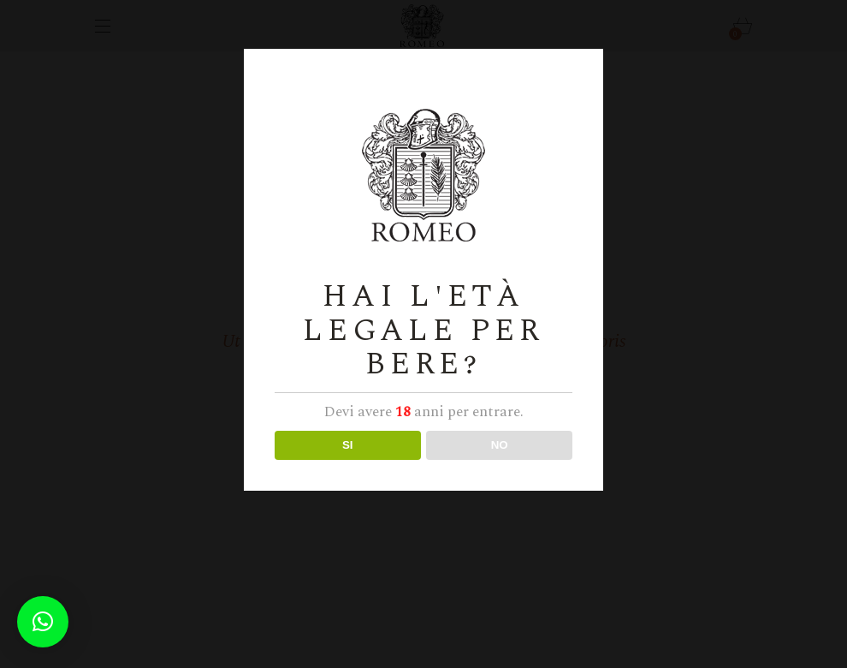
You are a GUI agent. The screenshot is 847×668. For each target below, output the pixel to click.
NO (499, 444)
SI (347, 444)
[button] (42, 621)
